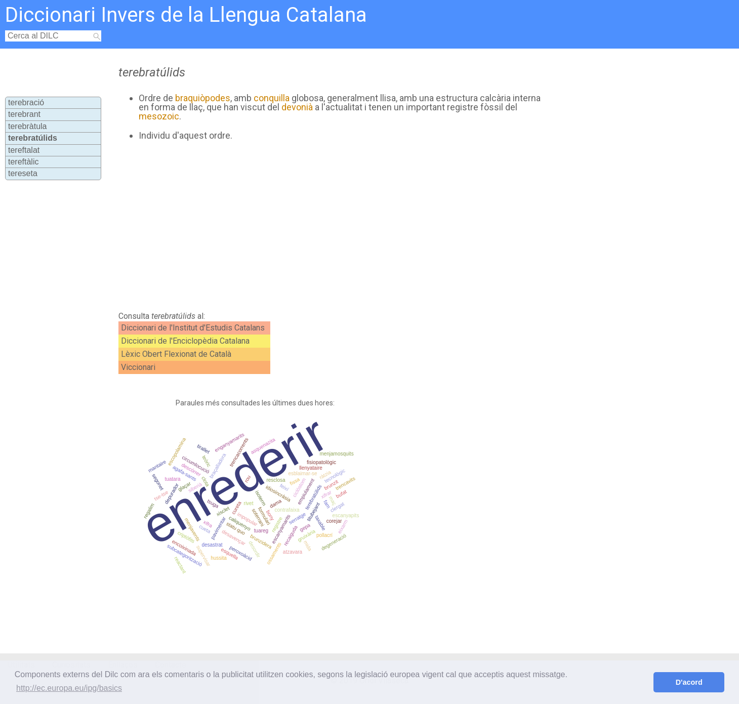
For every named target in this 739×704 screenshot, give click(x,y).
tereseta (22, 173)
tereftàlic (23, 161)
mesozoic (159, 116)
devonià (297, 107)
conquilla (272, 98)
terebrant (24, 114)
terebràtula (27, 126)
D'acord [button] (689, 682)
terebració (26, 102)
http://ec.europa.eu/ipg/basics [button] (69, 688)
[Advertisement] (327, 226)
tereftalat (23, 150)
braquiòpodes (202, 98)
